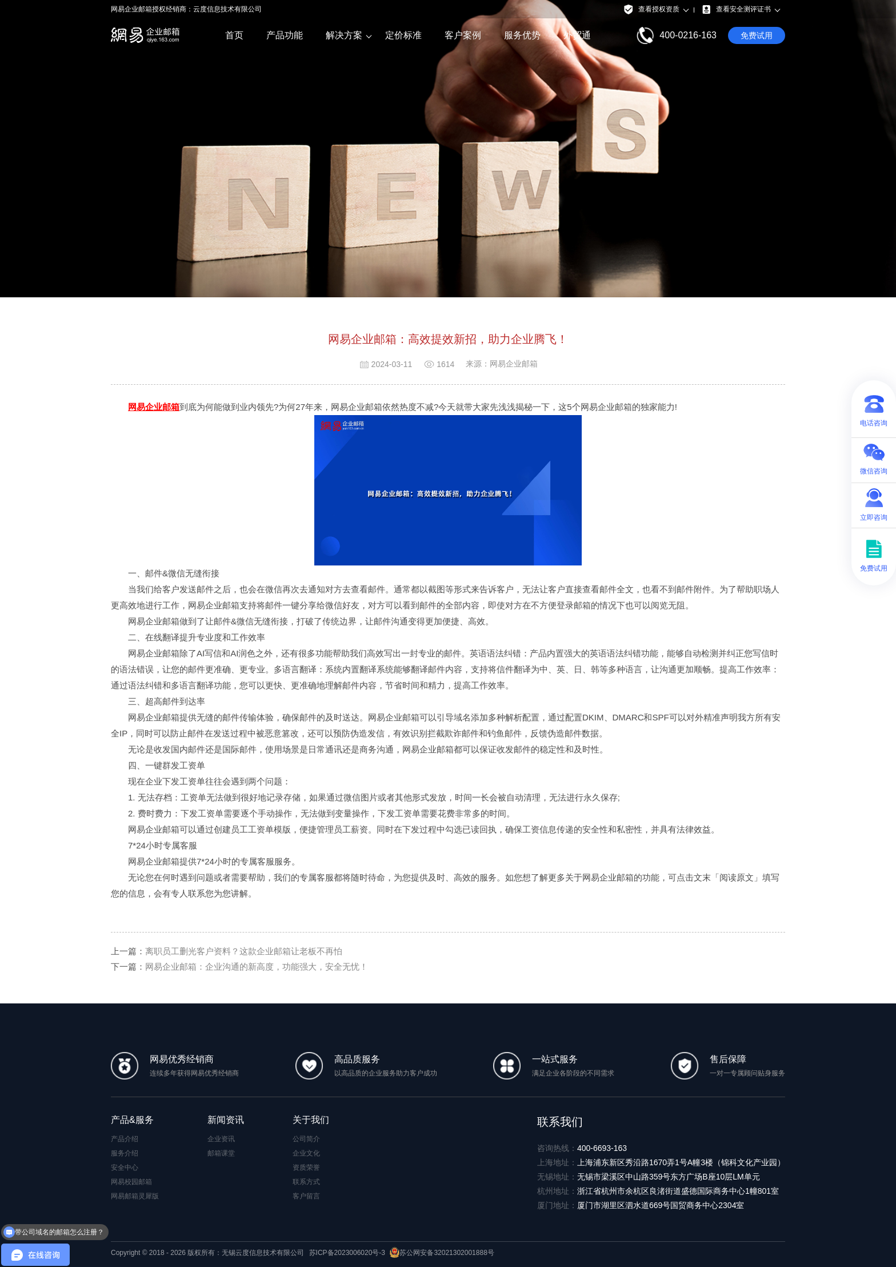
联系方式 (306, 1182)
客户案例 (463, 35)
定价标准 (403, 35)
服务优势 (522, 35)
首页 (234, 35)
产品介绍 (124, 1139)
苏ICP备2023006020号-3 (347, 1253)
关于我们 (311, 1120)
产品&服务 (132, 1120)
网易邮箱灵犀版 (135, 1196)
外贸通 (577, 35)
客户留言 (306, 1196)
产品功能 (284, 35)
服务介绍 (124, 1153)
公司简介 (306, 1139)
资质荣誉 (306, 1168)
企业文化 (306, 1153)
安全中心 (124, 1168)
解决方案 (344, 35)
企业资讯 (221, 1139)
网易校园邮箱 (131, 1182)
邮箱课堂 (221, 1153)
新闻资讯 (225, 1120)
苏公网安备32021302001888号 (442, 1253)
